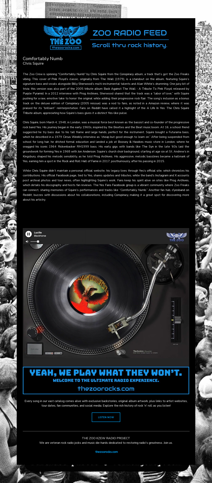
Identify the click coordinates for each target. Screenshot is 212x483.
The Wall (107, 79)
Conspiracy (127, 74)
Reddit (96, 108)
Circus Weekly (72, 137)
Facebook (62, 175)
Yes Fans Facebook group (116, 185)
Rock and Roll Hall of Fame (80, 161)
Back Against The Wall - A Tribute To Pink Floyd (138, 89)
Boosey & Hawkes (131, 142)
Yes (110, 113)
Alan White (144, 84)
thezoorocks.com (106, 452)
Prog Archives (88, 93)
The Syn (148, 147)
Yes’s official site (150, 171)
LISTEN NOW (106, 417)
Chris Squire (98, 74)
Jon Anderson (87, 151)
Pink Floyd (58, 79)
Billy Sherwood (82, 84)
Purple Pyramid (33, 93)
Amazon (153, 103)
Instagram (161, 175)
